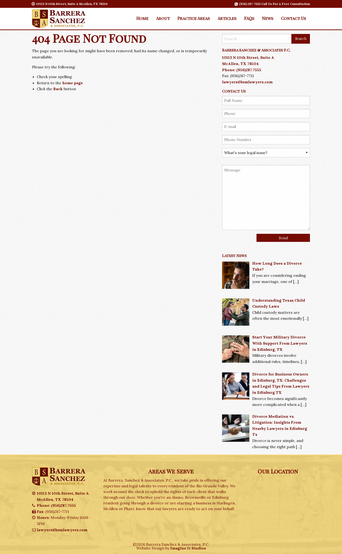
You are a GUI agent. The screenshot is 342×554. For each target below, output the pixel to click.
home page (72, 82)
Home (142, 18)
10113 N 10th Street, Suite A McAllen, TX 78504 (70, 4)
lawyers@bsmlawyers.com (247, 82)
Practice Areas (193, 18)
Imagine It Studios (188, 548)
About (163, 18)
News (267, 18)
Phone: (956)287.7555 (241, 69)
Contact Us (293, 18)
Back (58, 88)
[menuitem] (142, 18)
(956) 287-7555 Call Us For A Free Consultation (272, 4)
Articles (227, 18)
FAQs (249, 18)
